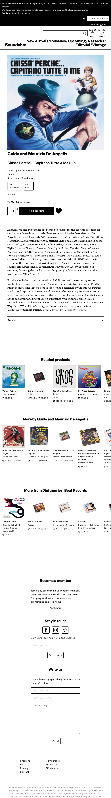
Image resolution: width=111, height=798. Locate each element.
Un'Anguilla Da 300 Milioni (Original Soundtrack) (11, 528)
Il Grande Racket (10, 456)
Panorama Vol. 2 (9, 394)
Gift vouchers (53, 768)
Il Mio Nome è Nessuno (63, 525)
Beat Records (32, 170)
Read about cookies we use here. (17, 13)
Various (81, 521)
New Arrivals (37, 41)
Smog (55, 397)
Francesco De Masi (87, 450)
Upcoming (77, 41)
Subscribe (55, 655)
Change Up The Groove (88, 394)
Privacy (24, 768)
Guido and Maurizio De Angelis (37, 153)
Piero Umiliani (59, 391)
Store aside (52, 764)
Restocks (96, 41)
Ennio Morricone (35, 391)
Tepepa (31, 525)
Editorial (82, 45)
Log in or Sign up (97, 24)
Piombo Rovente (85, 462)
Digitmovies (19, 170)
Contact (24, 771)
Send (55, 741)
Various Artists (9, 391)
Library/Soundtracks (24, 178)
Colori (30, 394)
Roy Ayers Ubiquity (87, 391)
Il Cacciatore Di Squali (38, 456)
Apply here (55, 607)
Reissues (58, 41)
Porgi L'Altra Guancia (62, 456)
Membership (53, 760)
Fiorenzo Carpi (9, 521)
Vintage (99, 45)
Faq (22, 764)
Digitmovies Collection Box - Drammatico (88, 526)
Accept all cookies (98, 18)
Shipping (25, 760)
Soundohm (15, 44)
